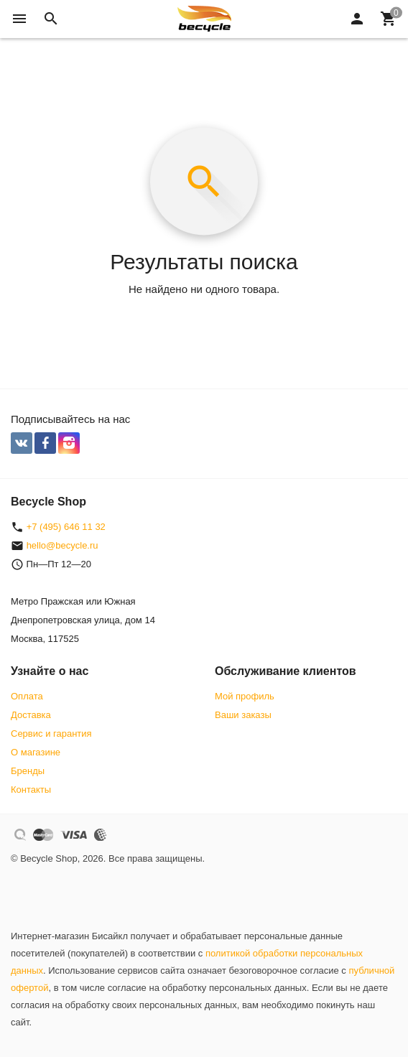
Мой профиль (244, 696)
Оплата (27, 696)
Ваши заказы (243, 714)
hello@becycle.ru (62, 545)
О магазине (35, 752)
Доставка (31, 714)
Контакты (31, 789)
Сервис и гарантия (51, 733)
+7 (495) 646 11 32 (66, 526)
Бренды (28, 770)
